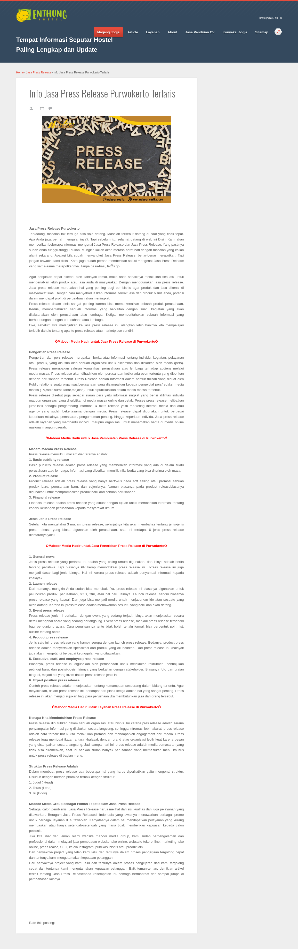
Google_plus (38, 28)
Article (132, 32)
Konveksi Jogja (235, 32)
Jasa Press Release (38, 72)
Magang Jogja (108, 32)
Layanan (153, 32)
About (173, 32)
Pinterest (47, 28)
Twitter (29, 28)
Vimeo (56, 28)
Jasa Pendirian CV (199, 32)
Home (20, 72)
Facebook (20, 28)
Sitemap (261, 32)
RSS (65, 28)
